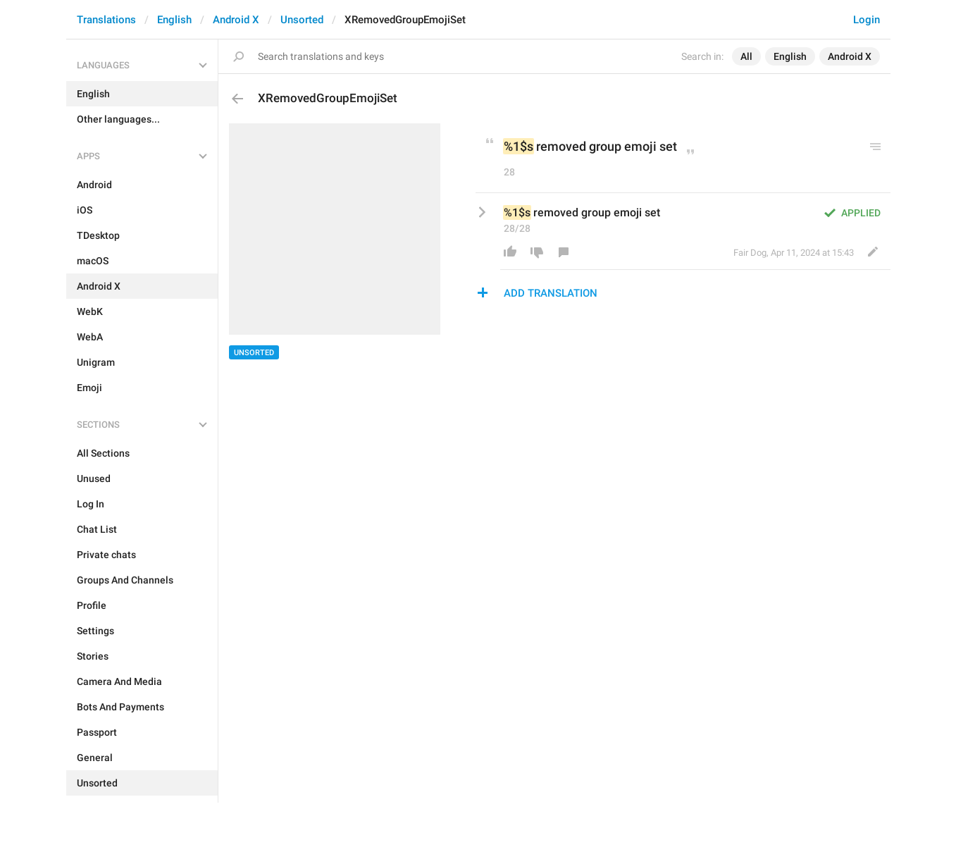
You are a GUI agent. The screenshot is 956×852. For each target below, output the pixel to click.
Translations (106, 19)
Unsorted (301, 19)
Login (866, 19)
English (174, 19)
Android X (236, 19)
